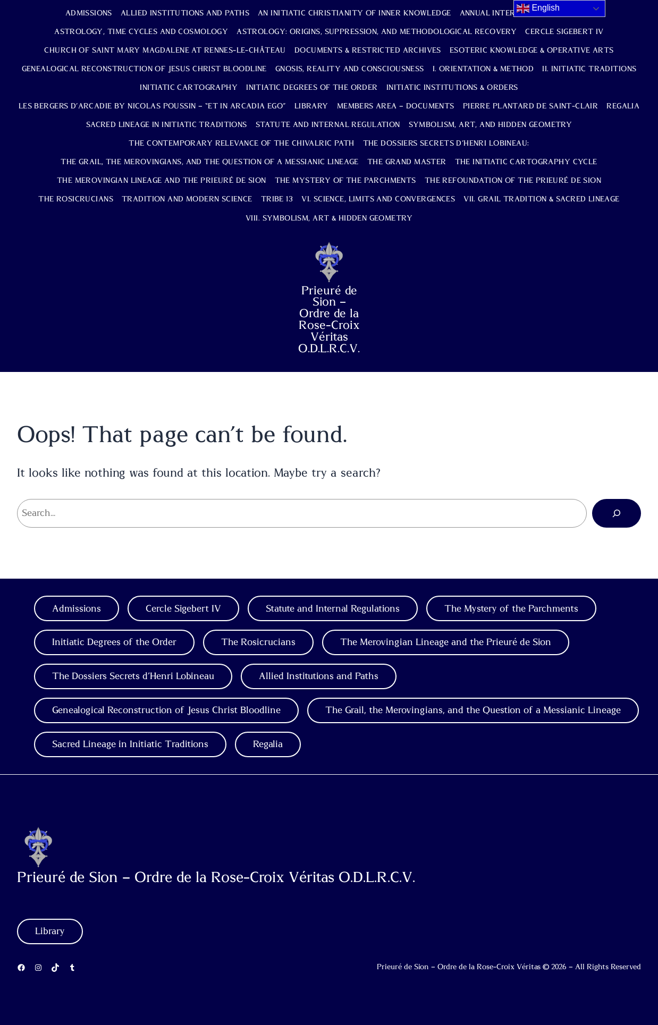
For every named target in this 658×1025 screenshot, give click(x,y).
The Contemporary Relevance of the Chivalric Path (241, 143)
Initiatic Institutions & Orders (452, 87)
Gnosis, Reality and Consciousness (349, 69)
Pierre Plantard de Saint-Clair (530, 106)
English (538, 8)
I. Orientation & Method (483, 69)
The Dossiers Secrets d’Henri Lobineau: (446, 143)
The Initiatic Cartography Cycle (526, 162)
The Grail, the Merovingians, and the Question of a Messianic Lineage (210, 162)
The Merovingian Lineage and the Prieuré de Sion (161, 180)
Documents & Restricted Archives (367, 50)
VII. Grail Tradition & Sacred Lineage (541, 199)
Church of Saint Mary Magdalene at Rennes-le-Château (164, 50)
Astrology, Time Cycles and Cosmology (141, 32)
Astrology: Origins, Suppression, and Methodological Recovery (377, 32)
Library (311, 106)
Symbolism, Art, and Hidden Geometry (490, 125)
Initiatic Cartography (189, 87)
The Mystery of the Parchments (345, 180)
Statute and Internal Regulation (328, 125)
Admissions (88, 13)
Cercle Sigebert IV (564, 32)
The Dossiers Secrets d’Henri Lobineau (133, 676)
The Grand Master (406, 162)
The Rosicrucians (75, 199)
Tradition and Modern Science (187, 199)
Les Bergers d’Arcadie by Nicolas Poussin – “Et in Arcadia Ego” (152, 106)
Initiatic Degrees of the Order (312, 87)
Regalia (622, 106)
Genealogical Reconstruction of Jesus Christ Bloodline (144, 69)
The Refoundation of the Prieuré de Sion (513, 180)
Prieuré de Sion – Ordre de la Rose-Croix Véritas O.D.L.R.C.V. (329, 319)
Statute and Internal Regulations (333, 608)
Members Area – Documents (395, 106)
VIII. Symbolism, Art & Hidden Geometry (329, 218)
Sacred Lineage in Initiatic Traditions (166, 125)
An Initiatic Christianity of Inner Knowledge (354, 13)
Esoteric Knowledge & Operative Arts (532, 50)
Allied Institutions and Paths (185, 13)
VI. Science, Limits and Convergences (378, 199)
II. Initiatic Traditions (589, 69)
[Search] (616, 513)
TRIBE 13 (277, 199)
